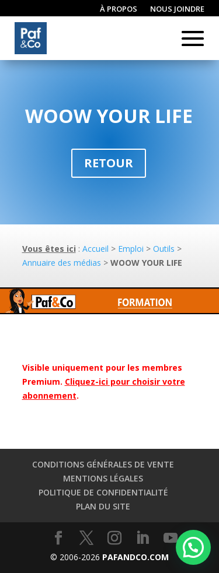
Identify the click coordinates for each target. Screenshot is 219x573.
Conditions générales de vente (103, 464)
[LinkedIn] (142, 538)
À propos (118, 9)
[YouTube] (171, 538)
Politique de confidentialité (103, 492)
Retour (108, 163)
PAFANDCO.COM (135, 557)
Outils (164, 248)
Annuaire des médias (61, 262)
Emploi (131, 248)
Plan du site (103, 506)
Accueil (95, 248)
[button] (193, 547)
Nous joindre (177, 9)
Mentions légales (103, 478)
